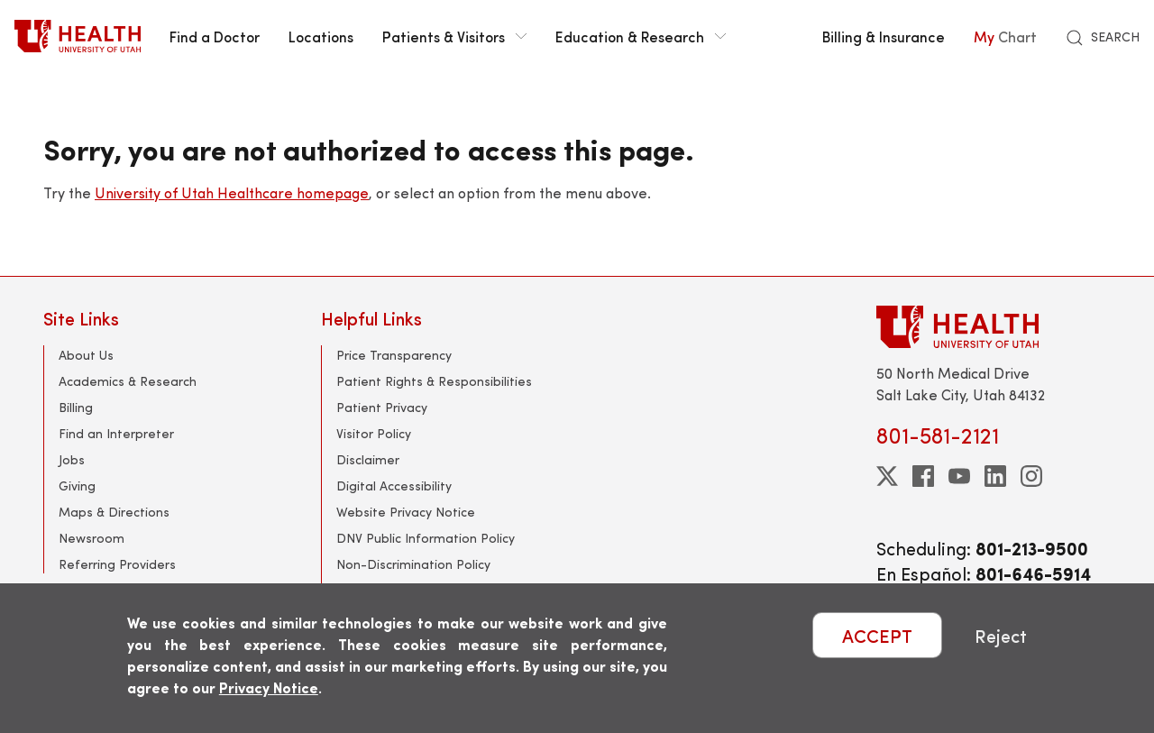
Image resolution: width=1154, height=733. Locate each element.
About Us (86, 354)
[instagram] (1031, 476)
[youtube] (959, 476)
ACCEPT (877, 635)
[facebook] (923, 476)
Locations (320, 36)
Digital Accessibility (394, 485)
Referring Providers (117, 564)
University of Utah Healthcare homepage (232, 192)
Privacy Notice (268, 687)
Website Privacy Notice (405, 511)
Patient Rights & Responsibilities (434, 380)
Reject (1001, 635)
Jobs (72, 459)
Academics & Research (128, 380)
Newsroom (91, 537)
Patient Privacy (381, 407)
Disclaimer (367, 459)
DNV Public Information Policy (425, 537)
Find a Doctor (214, 36)
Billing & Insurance (883, 36)
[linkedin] (995, 476)
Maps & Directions (114, 511)
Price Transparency (394, 354)
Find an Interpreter (116, 433)
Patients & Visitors (454, 36)
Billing (76, 407)
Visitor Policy (373, 433)
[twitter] (887, 476)
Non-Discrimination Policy (413, 564)
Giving (77, 485)
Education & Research (640, 36)
